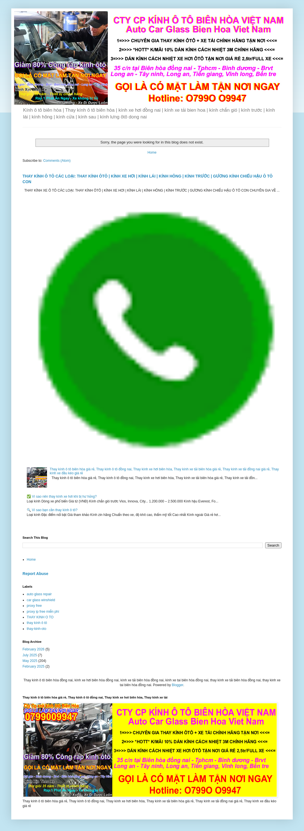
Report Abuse (35, 573)
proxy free (34, 606)
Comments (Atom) (56, 161)
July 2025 (30, 655)
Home (152, 152)
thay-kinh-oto (36, 629)
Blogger (177, 685)
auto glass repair (39, 594)
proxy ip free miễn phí (43, 612)
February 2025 (33, 666)
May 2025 (30, 661)
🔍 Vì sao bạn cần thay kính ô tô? (52, 510)
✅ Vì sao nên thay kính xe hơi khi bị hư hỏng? (62, 496)
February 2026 (33, 649)
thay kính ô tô (37, 623)
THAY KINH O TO (40, 617)
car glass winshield (41, 600)
